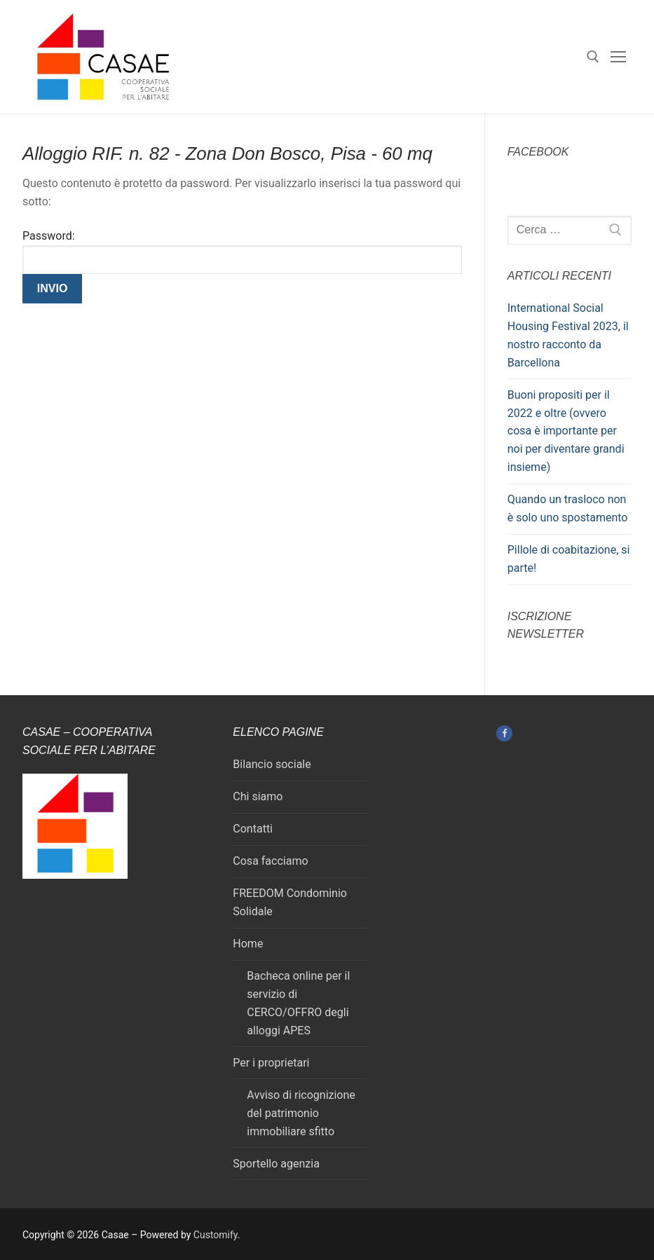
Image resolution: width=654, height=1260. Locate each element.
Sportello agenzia (276, 1163)
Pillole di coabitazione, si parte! (568, 559)
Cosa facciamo (270, 861)
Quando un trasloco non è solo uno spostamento (567, 508)
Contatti (253, 828)
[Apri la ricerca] (593, 56)
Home (248, 943)
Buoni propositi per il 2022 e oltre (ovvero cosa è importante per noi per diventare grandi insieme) (566, 431)
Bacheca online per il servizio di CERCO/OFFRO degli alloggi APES (298, 1003)
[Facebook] (504, 733)
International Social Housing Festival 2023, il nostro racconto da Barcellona (568, 335)
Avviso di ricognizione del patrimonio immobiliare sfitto (301, 1113)
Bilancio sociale (272, 764)
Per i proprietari (271, 1062)
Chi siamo (257, 796)
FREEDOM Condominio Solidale (290, 902)
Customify (215, 1234)
